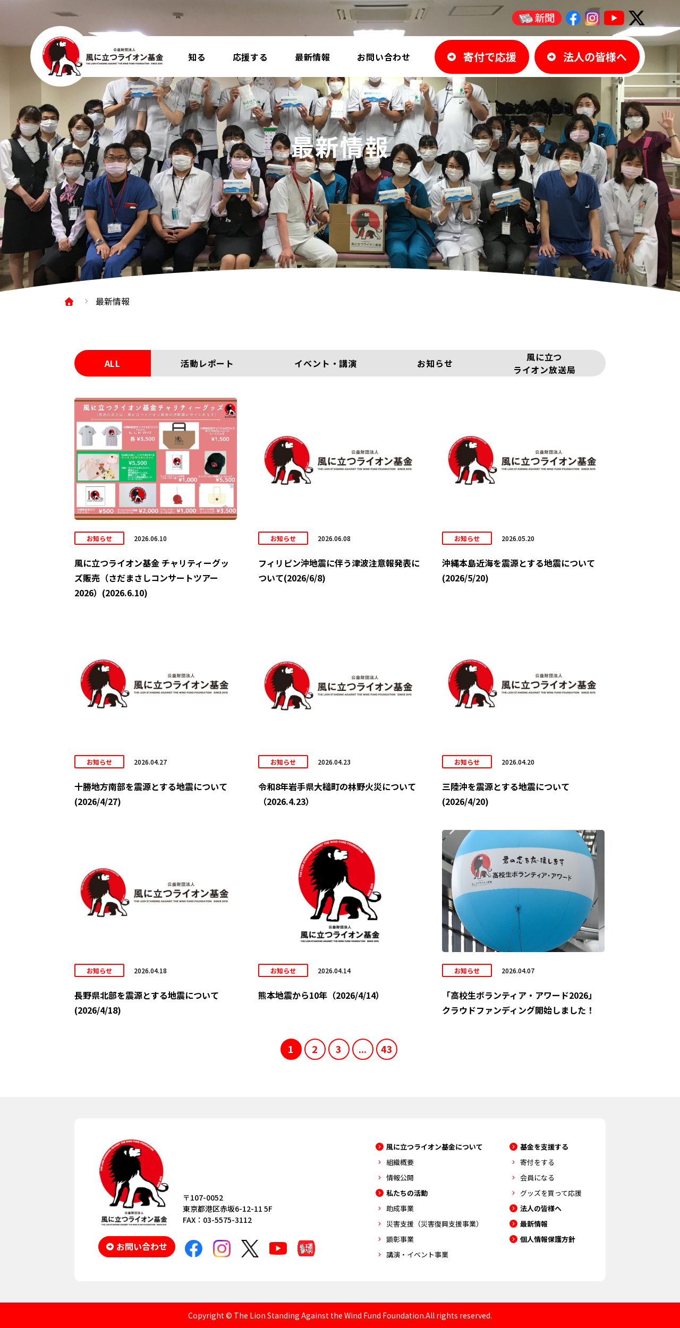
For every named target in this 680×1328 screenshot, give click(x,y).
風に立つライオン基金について (434, 1147)
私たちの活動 (407, 1193)
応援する (250, 56)
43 (387, 1049)
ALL (113, 363)
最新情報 (312, 56)
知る (197, 56)
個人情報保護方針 (547, 1239)
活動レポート (207, 363)
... (363, 1049)
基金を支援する (544, 1147)
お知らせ (435, 363)
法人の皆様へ (541, 1208)
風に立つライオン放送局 (544, 363)
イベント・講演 (325, 363)
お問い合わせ (384, 56)
